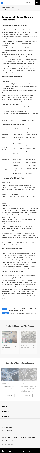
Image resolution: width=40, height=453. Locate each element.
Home (3, 7)
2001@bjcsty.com (8, 430)
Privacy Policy (11, 440)
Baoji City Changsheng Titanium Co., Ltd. (17, 437)
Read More (8, 395)
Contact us (5, 421)
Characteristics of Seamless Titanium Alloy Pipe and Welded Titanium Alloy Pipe (22, 309)
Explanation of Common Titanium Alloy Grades (23, 313)
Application (5, 411)
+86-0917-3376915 (8, 427)
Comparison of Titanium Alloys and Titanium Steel (16, 9)
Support (8, 7)
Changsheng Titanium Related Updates (20, 363)
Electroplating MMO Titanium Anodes (8, 388)
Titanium (4, 406)
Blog (13, 7)
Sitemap (4, 440)
